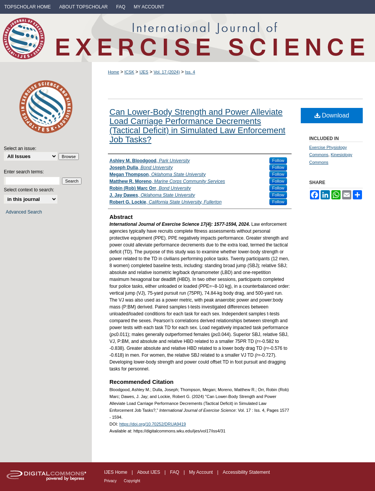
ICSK (129, 72)
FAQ (175, 472)
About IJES (149, 472)
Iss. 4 (190, 72)
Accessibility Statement (246, 472)
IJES (143, 72)
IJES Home (116, 472)
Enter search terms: (24, 172)
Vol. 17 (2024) (166, 72)
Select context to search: (29, 189)
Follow (278, 160)
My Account (201, 472)
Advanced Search (24, 212)
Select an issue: (20, 148)
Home (113, 72)
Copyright (132, 481)
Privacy (111, 481)
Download (332, 115)
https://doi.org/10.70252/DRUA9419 (152, 424)
